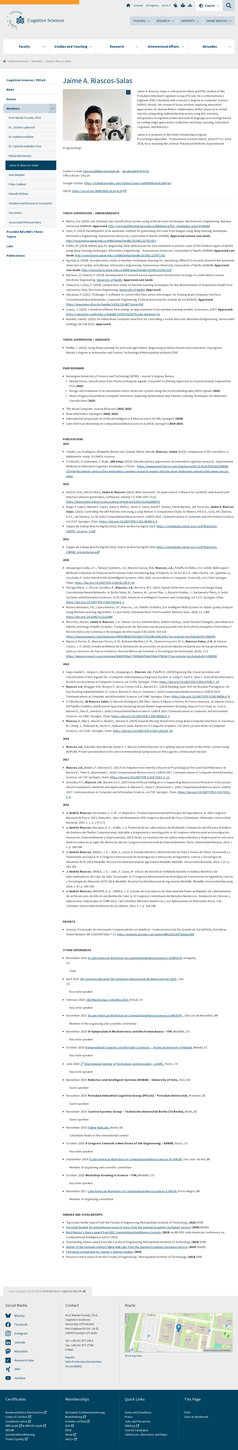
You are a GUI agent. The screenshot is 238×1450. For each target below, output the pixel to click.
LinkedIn (19, 1342)
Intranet (138, 5)
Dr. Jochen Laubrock (22, 127)
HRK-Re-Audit (33, 1426)
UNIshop (130, 1426)
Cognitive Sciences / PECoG (26, 80)
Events (11, 99)
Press (128, 1417)
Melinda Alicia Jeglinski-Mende (62, 1291)
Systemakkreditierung (20, 1434)
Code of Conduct (16, 1417)
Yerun (68, 1434)
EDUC (68, 1430)
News (10, 89)
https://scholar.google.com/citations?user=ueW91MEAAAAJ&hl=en (127, 183)
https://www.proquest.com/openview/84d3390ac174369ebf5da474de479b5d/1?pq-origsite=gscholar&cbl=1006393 (141, 656)
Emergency (152, 5)
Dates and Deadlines (138, 1412)
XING (17, 1369)
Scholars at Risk (75, 1421)
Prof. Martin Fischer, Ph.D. (25, 118)
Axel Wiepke (17, 175)
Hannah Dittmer (19, 194)
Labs (10, 246)
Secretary (15, 213)
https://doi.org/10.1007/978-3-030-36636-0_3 (140, 716)
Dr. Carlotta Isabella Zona (25, 146)
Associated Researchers (25, 222)
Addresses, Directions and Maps (146, 1434)
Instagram (21, 1333)
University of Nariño (109, 280)
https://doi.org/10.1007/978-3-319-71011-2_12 (139, 777)
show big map (133, 1355)
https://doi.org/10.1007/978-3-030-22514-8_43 (143, 731)
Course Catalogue (136, 1430)
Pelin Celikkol (17, 184)
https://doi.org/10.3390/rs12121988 (89, 617)
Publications (16, 256)
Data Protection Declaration (83, 1362)
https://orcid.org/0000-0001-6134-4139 (97, 191)
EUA (67, 1426)
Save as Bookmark (196, 1417)
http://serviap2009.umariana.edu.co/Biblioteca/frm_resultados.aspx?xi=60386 (159, 226)
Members (37, 61)
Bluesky (19, 1316)
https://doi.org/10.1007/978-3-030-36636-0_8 (201, 696)
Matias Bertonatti (20, 156)
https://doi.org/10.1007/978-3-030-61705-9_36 (104, 583)
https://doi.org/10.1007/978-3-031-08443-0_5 (128, 521)
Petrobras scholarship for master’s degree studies (99, 1252)
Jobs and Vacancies (138, 1421)
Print (187, 1412)
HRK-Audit (11, 1426)
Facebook (21, 1324)
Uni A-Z (166, 5)
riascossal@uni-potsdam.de (101, 171)
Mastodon (21, 1351)
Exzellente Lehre (16, 1421)
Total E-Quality (14, 1439)
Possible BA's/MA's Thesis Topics (25, 234)
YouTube (19, 1378)
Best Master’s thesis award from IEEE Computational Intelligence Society (113, 1232)
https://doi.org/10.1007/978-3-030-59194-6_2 (95, 602)
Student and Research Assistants (30, 203)
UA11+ (69, 1439)
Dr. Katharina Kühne (21, 137)
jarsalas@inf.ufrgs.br (135, 171)
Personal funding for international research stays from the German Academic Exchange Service (128, 1227)
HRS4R (9, 1430)
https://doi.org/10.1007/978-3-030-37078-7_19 (189, 682)
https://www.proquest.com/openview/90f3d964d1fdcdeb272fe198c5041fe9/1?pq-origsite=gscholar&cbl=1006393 (140, 636)
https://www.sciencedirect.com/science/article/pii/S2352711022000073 (113, 502)
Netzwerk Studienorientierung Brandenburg (85, 1414)
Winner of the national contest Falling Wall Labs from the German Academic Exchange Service (127, 1247)
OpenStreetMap (212, 1350)
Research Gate (24, 1360)
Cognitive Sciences (45, 20)
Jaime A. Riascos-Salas (58, 61)
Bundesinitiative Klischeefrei (24, 1412)
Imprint (69, 1357)
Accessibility (73, 1366)
